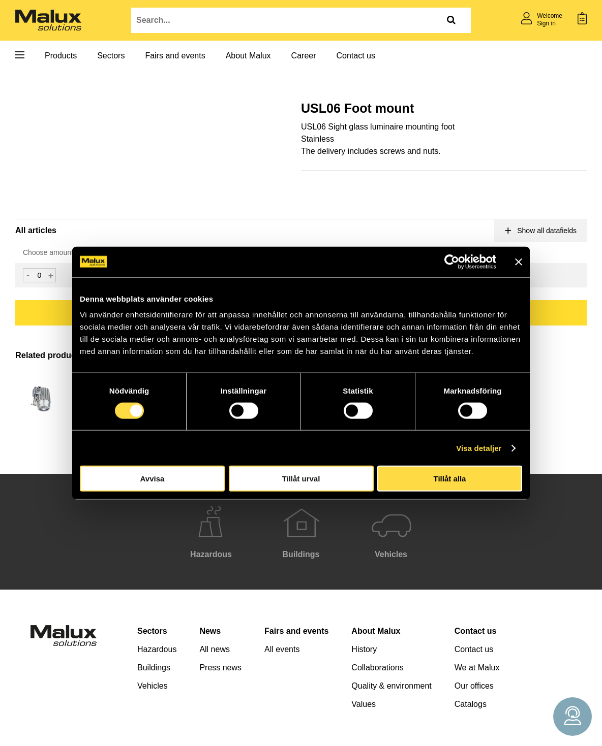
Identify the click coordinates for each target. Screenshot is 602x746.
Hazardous (156, 649)
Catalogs (471, 704)
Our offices (474, 686)
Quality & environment (391, 686)
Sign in (546, 23)
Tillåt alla (450, 478)
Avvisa (152, 478)
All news (214, 649)
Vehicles (152, 686)
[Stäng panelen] (518, 261)
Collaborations (377, 667)
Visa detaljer (478, 447)
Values (363, 704)
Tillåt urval (301, 478)
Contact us (356, 55)
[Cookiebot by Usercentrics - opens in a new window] (451, 261)
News (210, 631)
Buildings (153, 667)
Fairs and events (175, 55)
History (364, 649)
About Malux (248, 55)
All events (281, 649)
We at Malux (477, 667)
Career (303, 55)
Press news (220, 667)
